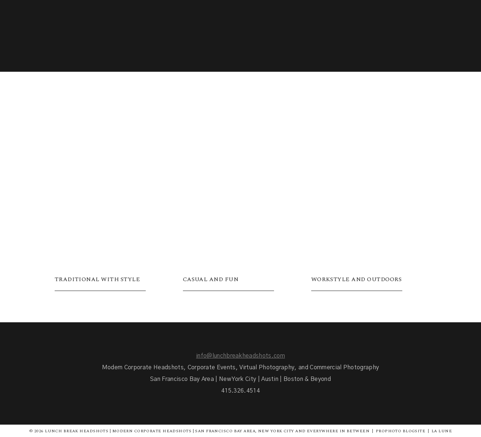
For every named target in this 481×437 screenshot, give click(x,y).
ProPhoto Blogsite (400, 431)
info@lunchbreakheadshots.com (240, 356)
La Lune (441, 431)
